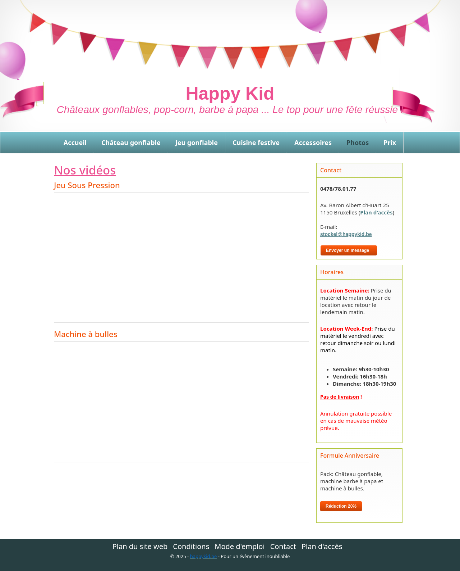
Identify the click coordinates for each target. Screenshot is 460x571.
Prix (389, 142)
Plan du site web (140, 546)
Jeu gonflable (196, 142)
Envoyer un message (349, 250)
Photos (357, 142)
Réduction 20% (341, 506)
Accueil (75, 142)
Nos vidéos (85, 170)
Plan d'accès (376, 212)
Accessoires (313, 142)
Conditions (191, 546)
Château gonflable (131, 142)
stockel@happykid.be (346, 234)
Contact (283, 546)
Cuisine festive (256, 142)
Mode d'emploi (239, 546)
